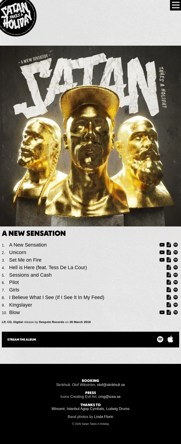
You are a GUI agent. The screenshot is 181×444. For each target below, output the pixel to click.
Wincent (58, 409)
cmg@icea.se (109, 397)
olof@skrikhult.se (111, 385)
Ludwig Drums (118, 409)
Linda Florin (103, 417)
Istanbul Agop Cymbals (85, 409)
